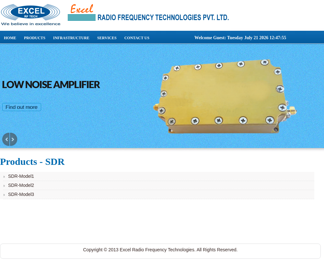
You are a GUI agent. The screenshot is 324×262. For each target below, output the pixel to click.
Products (34, 38)
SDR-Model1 (21, 176)
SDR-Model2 (21, 185)
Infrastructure (71, 38)
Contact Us (136, 38)
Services (107, 38)
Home (10, 38)
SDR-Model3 (21, 194)
